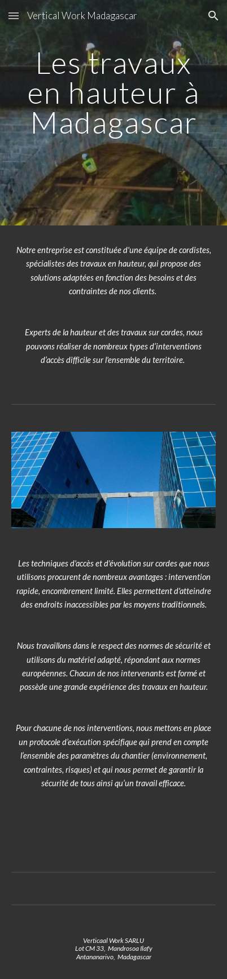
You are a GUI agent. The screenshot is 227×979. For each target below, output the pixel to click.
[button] (13, 15)
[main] (113, 113)
